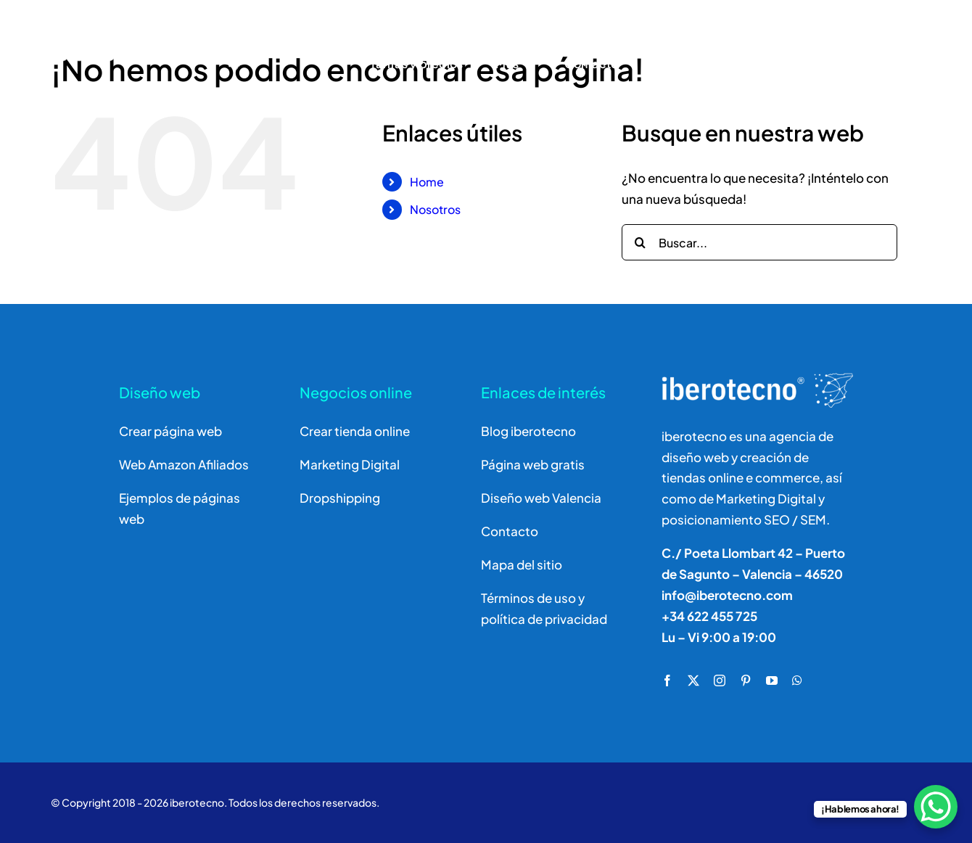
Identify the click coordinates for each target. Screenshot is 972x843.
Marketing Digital (350, 464)
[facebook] (667, 680)
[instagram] (719, 680)
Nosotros (435, 209)
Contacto (509, 531)
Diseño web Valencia (541, 498)
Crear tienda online (355, 431)
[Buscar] (779, 46)
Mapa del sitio (521, 564)
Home (427, 181)
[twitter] (693, 680)
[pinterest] (745, 680)
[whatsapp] (797, 680)
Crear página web (170, 431)
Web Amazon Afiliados (184, 464)
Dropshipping (340, 498)
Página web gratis (533, 464)
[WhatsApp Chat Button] (935, 806)
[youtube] (772, 680)
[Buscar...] (759, 242)
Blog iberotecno (528, 431)
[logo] (152, 28)
